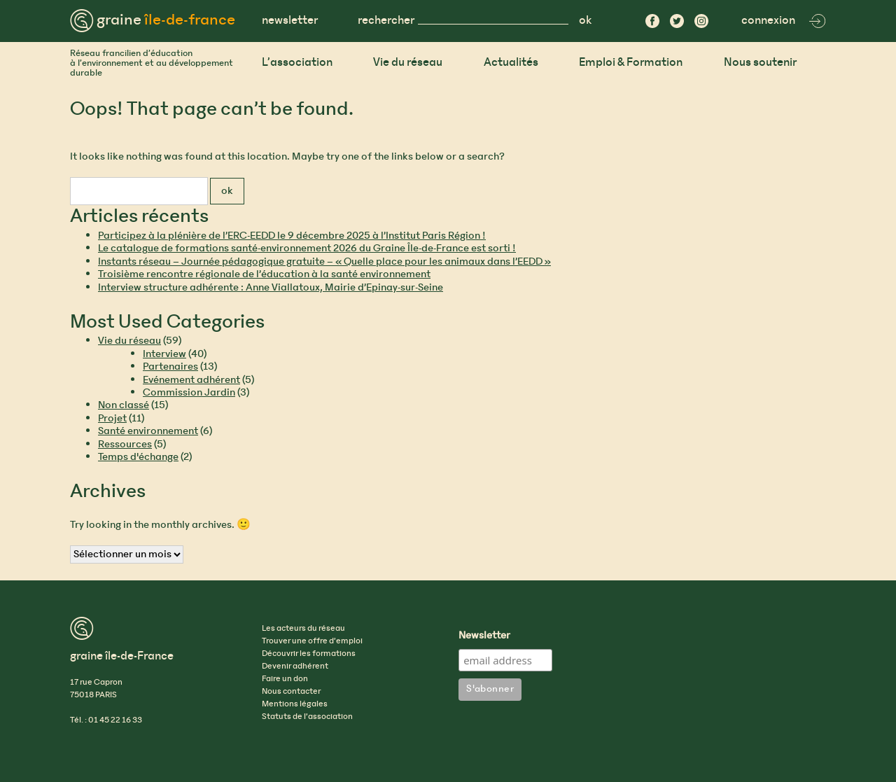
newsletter (290, 20)
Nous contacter (291, 691)
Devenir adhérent (295, 666)
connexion (783, 20)
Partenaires (170, 367)
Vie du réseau (407, 62)
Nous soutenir (760, 62)
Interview (164, 354)
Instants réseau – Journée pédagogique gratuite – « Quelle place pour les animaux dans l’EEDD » (324, 262)
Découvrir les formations (309, 654)
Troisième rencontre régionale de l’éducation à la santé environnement (264, 274)
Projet (112, 418)
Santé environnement (148, 431)
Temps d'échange (138, 457)
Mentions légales (295, 704)
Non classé (123, 405)
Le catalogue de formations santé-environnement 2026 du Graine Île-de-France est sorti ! (307, 248)
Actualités (511, 62)
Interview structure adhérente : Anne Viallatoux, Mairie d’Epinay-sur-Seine (270, 287)
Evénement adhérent (191, 380)
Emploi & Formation (630, 62)
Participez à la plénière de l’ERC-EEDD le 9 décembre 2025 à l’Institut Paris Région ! (292, 236)
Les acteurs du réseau (303, 628)
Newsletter (484, 636)
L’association (297, 62)
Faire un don (285, 679)
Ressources (125, 444)
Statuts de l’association (307, 717)
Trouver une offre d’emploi (312, 641)
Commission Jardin (189, 392)
